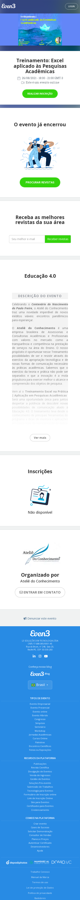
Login (71, 6)
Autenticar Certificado (40, 842)
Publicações (40, 763)
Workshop (40, 730)
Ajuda (40, 850)
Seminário (40, 726)
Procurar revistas (40, 182)
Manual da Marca (40, 877)
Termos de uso (40, 882)
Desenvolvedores (40, 846)
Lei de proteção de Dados (40, 887)
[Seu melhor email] (27, 239)
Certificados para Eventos (40, 805)
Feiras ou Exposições (40, 749)
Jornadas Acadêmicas (40, 734)
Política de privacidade (40, 892)
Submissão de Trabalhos (40, 786)
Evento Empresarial (40, 703)
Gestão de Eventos (40, 778)
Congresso (40, 719)
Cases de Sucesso (40, 827)
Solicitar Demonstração (40, 831)
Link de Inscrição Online (40, 798)
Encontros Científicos (40, 746)
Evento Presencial (40, 707)
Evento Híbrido (40, 715)
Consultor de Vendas (40, 835)
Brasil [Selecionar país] (40, 685)
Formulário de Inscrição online (40, 794)
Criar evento (40, 823)
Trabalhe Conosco (40, 871)
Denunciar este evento (40, 618)
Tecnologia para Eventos (40, 790)
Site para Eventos (40, 802)
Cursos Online (40, 738)
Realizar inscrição (40, 93)
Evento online (40, 711)
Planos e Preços (40, 839)
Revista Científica (40, 767)
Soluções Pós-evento (40, 782)
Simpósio (40, 723)
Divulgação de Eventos (40, 771)
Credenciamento (40, 809)
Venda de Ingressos (40, 775)
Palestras (40, 742)
